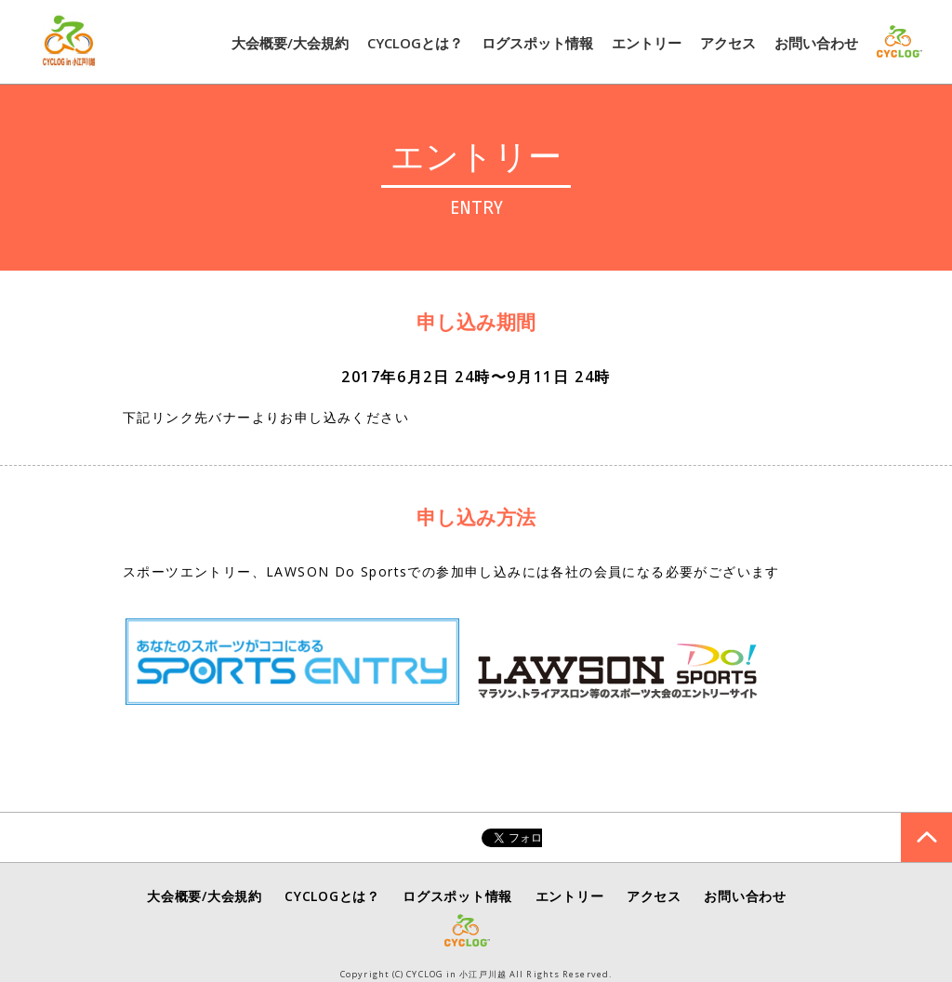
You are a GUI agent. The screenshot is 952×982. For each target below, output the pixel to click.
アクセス (728, 42)
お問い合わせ (816, 42)
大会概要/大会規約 (290, 42)
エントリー (646, 42)
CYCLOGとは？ (415, 42)
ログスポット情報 (537, 42)
